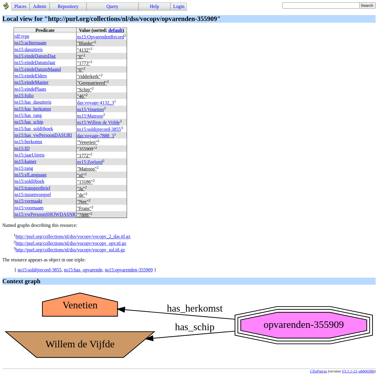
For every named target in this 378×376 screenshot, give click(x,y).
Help (154, 6)
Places (20, 6)
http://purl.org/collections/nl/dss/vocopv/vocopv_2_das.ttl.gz (72, 236)
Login (178, 6)
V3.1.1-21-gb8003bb (358, 371)
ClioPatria (318, 371)
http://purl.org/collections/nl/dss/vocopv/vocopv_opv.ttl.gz (70, 243)
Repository (68, 6)
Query (112, 6)
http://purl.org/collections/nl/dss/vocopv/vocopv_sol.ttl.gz (70, 249)
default (115, 30)
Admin (39, 6)
